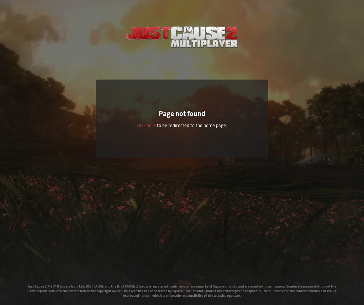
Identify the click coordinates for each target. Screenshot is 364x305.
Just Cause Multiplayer (182, 37)
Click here (146, 125)
